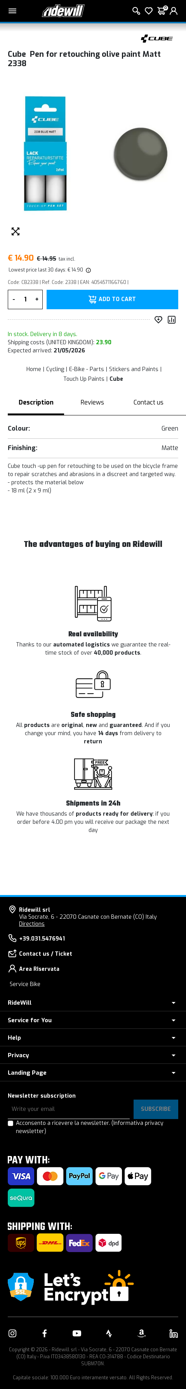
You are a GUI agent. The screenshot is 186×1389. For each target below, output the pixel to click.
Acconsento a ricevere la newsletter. (89, 1127)
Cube (116, 379)
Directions (32, 924)
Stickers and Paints (133, 369)
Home (33, 369)
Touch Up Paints (83, 379)
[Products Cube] (157, 38)
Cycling (55, 369)
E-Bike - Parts (86, 369)
